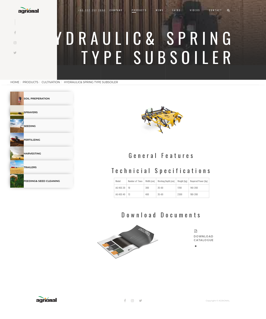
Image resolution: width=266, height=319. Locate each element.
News (160, 10)
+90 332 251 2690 (92, 10)
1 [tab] (195, 245)
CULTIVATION (51, 82)
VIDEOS (195, 10)
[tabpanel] (195, 235)
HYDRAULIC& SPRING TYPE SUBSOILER (90, 82)
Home (14, 82)
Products (139, 10)
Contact (215, 10)
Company (116, 10)
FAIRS (177, 10)
